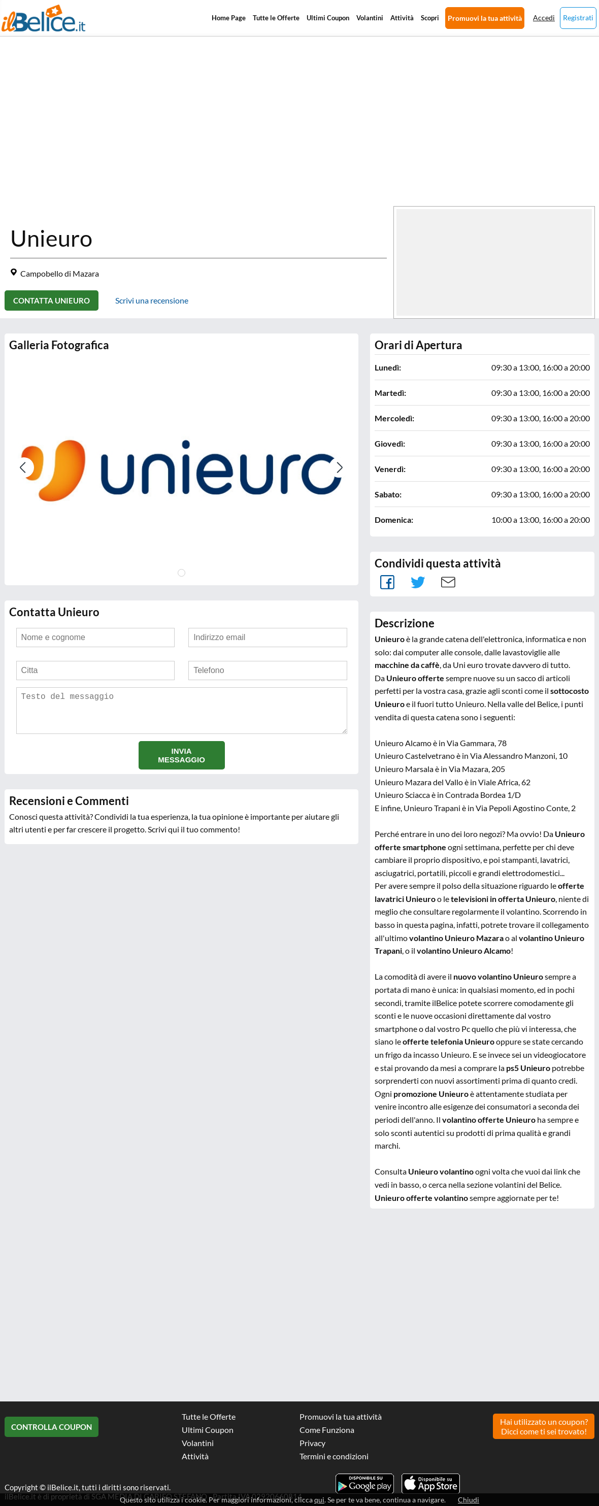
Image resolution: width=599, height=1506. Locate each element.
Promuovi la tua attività (485, 18)
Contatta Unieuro (51, 300)
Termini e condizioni (334, 1456)
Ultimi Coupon (328, 18)
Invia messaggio (181, 763)
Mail (448, 582)
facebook (387, 582)
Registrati (578, 17)
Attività (402, 18)
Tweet (417, 582)
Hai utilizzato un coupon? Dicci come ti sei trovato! (544, 1426)
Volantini (369, 18)
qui (319, 1499)
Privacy (312, 1443)
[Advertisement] (304, 153)
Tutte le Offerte (276, 18)
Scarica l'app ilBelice (431, 1484)
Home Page (229, 18)
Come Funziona (327, 1429)
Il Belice (43, 18)
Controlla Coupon (51, 1426)
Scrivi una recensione (151, 300)
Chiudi (468, 1499)
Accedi (544, 17)
